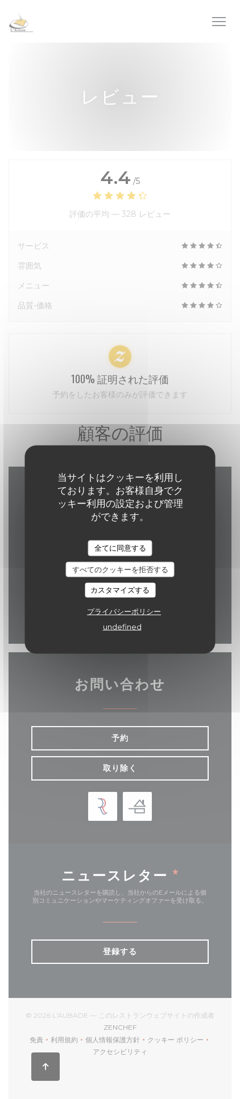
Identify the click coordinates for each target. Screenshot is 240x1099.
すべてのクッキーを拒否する (120, 568)
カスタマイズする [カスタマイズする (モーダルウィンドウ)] (120, 589)
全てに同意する (120, 547)
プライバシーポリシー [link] (124, 610)
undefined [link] (122, 626)
